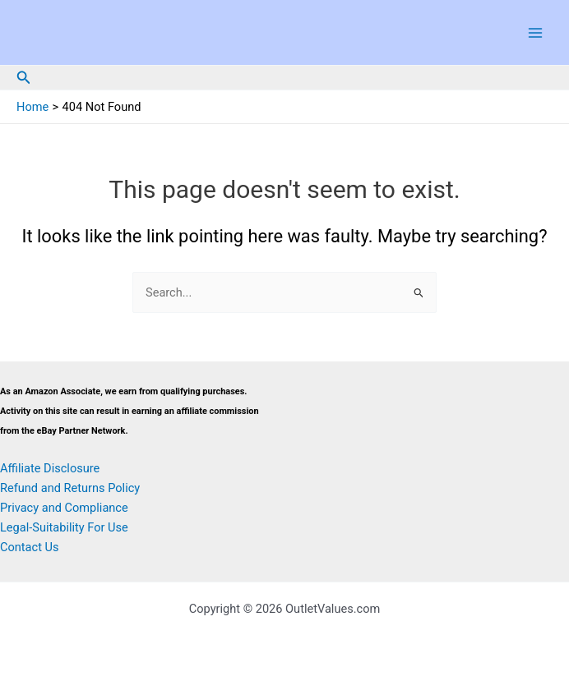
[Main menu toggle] (535, 33)
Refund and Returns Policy (70, 488)
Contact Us (29, 547)
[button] (23, 77)
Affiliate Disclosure (49, 468)
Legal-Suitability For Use (64, 527)
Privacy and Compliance (64, 507)
